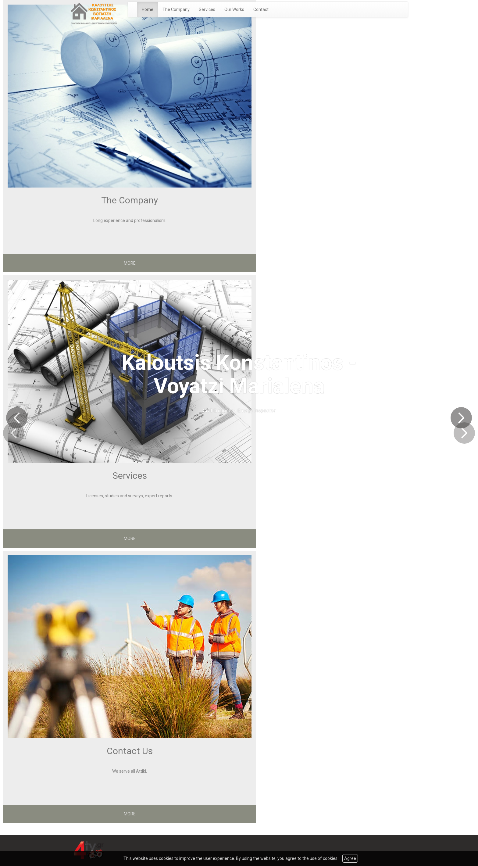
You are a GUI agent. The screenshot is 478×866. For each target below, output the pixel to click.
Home (147, 9)
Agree (350, 858)
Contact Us (130, 751)
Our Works (234, 9)
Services (207, 9)
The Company (176, 9)
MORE (130, 263)
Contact (261, 9)
